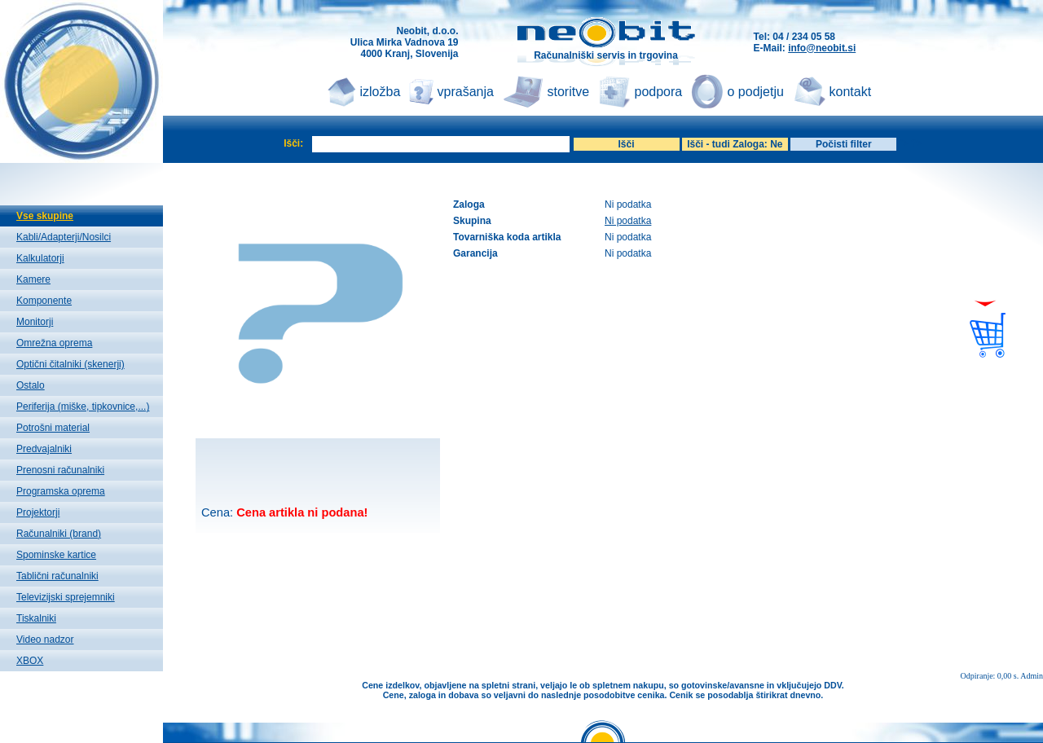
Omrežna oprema (54, 343)
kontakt (851, 92)
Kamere (33, 279)
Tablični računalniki (57, 576)
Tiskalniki (36, 618)
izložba (380, 92)
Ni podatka (628, 220)
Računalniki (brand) (58, 533)
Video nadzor (45, 639)
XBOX (29, 660)
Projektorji (37, 512)
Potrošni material (53, 427)
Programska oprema (60, 491)
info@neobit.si (822, 48)
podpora (659, 92)
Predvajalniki (44, 449)
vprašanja (466, 92)
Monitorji (34, 322)
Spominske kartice (56, 555)
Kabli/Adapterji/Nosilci (63, 237)
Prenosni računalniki (60, 470)
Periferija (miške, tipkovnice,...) (82, 406)
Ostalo (30, 385)
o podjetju (756, 92)
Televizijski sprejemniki (65, 597)
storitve (569, 92)
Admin (1031, 675)
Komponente (44, 300)
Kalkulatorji (40, 258)
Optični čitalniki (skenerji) (70, 364)
